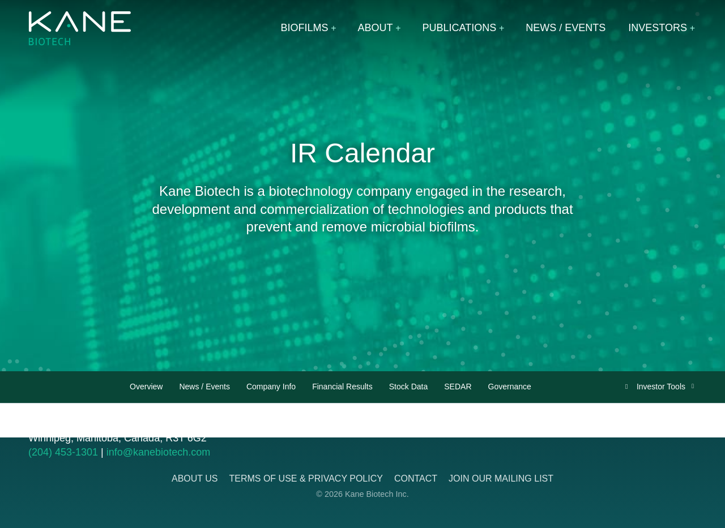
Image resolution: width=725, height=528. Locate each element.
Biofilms (305, 27)
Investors (657, 27)
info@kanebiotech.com (158, 452)
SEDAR (457, 386)
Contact (415, 478)
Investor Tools (662, 386)
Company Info (271, 386)
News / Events (565, 27)
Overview (146, 386)
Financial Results (342, 386)
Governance (509, 386)
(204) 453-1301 (63, 452)
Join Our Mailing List (501, 478)
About (375, 27)
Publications (460, 27)
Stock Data (408, 386)
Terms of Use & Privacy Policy (305, 478)
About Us (195, 478)
